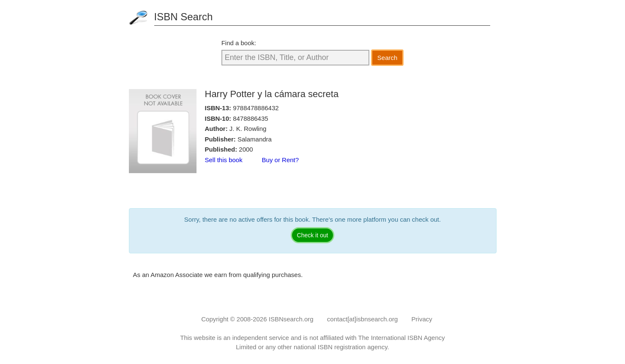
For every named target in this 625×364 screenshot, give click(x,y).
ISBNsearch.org (291, 319)
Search (387, 57)
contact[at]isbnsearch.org (362, 319)
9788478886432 (255, 107)
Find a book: (239, 42)
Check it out (312, 235)
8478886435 (250, 118)
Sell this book (224, 159)
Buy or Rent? (280, 159)
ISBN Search (183, 16)
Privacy (422, 319)
